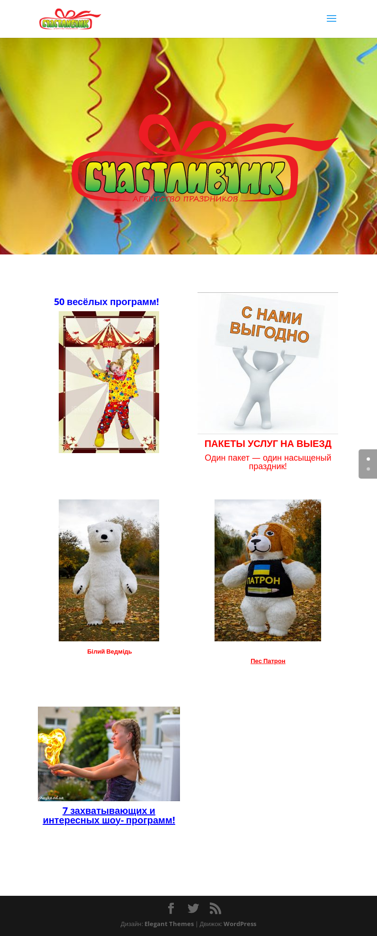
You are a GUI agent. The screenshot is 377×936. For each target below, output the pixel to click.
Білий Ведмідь (109, 651)
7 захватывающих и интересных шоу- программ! (109, 815)
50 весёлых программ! (106, 301)
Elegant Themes (169, 923)
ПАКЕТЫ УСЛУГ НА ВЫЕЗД (268, 443)
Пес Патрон (268, 660)
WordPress (240, 923)
